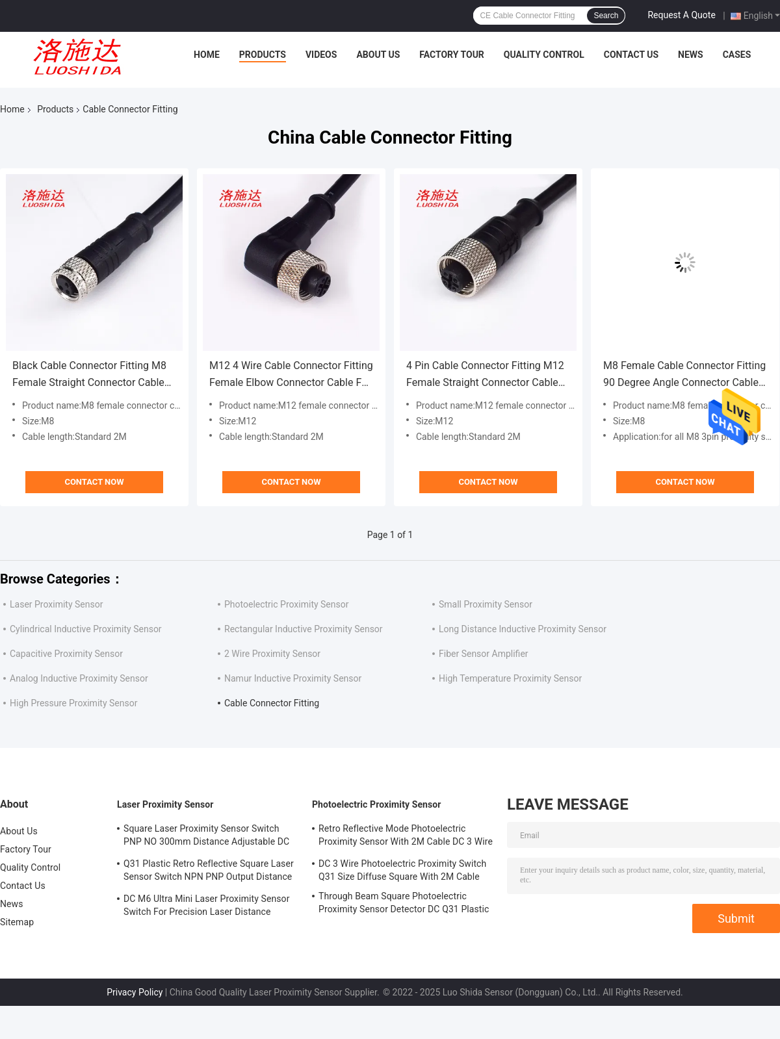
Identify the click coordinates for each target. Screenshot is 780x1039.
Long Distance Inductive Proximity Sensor (522, 629)
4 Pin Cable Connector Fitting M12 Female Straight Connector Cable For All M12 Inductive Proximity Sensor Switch (485, 375)
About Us (378, 54)
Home (207, 54)
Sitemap (17, 922)
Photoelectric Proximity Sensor (286, 604)
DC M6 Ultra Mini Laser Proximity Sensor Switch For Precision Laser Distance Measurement (207, 907)
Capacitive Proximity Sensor (66, 653)
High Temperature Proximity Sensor (510, 678)
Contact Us (631, 54)
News (690, 54)
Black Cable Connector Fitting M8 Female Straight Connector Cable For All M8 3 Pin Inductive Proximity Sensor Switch (94, 375)
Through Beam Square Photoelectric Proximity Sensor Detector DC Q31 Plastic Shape (403, 904)
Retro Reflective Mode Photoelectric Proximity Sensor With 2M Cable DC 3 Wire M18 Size (405, 837)
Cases (737, 54)
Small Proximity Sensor (485, 604)
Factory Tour (451, 54)
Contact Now (94, 482)
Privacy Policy (134, 992)
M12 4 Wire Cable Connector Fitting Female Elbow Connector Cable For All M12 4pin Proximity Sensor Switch (291, 375)
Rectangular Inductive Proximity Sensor (303, 629)
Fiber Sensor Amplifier (483, 653)
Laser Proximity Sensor (56, 604)
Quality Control (544, 54)
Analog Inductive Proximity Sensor (79, 678)
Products (262, 54)
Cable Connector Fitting (271, 703)
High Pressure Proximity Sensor (73, 703)
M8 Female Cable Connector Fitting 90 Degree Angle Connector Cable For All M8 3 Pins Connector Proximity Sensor (684, 375)
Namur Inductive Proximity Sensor (292, 678)
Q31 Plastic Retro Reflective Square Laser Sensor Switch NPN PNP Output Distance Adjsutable (209, 872)
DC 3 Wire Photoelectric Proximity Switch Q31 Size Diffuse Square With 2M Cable (402, 870)
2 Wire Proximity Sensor (272, 653)
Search (605, 15)
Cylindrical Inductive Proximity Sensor (86, 629)
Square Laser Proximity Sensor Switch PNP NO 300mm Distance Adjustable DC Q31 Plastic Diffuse (206, 837)
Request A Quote (681, 15)
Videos (321, 54)
